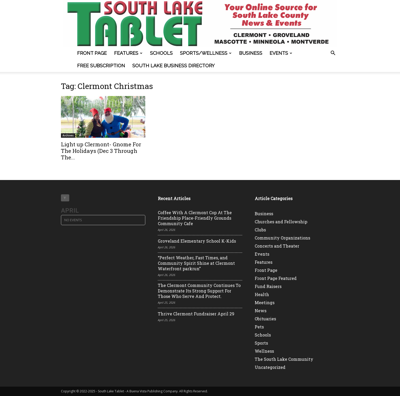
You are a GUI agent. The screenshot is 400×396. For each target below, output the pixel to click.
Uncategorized (270, 367)
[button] (333, 53)
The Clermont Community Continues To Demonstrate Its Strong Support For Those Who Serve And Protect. (199, 291)
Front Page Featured (276, 278)
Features (128, 53)
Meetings (264, 302)
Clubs (260, 229)
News (260, 310)
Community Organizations (282, 238)
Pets (259, 326)
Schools (161, 53)
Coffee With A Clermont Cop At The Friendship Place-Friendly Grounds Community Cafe (195, 218)
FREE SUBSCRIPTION (101, 65)
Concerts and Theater (277, 246)
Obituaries (265, 318)
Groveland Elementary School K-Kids (197, 241)
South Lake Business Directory (173, 65)
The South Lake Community (284, 359)
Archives (68, 135)
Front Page (92, 53)
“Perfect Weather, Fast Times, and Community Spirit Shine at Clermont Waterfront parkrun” (196, 263)
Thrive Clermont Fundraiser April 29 (196, 313)
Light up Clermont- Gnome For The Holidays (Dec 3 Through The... (101, 151)
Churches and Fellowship (281, 221)
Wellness (264, 351)
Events (281, 53)
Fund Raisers (268, 286)
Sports (261, 343)
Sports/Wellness (206, 53)
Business (250, 53)
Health (262, 294)
